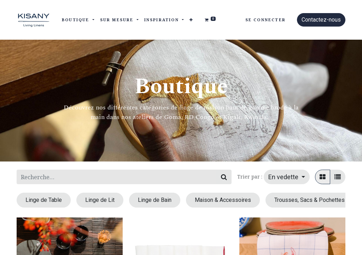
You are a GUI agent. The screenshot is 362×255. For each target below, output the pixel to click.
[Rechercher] (224, 177)
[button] (191, 20)
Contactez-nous (321, 19)
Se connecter (265, 19)
